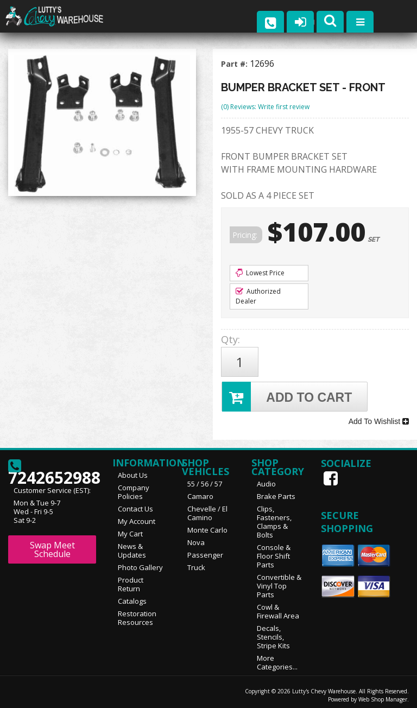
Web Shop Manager (382, 695)
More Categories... (277, 658)
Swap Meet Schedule (52, 545)
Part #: (235, 64)
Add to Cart (287, 394)
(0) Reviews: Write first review (265, 106)
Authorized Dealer (258, 296)
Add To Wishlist (379, 418)
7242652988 (52, 466)
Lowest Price (260, 272)
